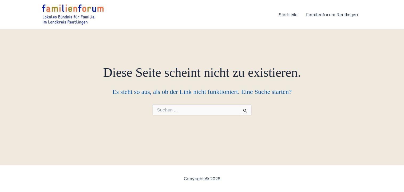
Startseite (288, 14)
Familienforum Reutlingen (332, 14)
